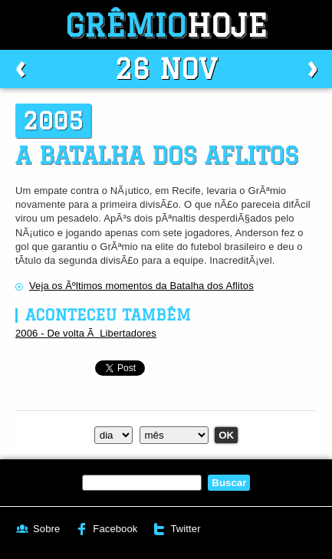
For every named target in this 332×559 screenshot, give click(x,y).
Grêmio (166, 25)
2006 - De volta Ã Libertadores (85, 333)
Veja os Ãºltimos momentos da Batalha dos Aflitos (141, 285)
